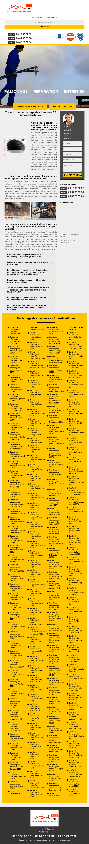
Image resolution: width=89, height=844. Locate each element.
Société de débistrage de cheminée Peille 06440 (35, 746)
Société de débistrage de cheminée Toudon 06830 (55, 777)
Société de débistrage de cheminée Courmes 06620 (37, 345)
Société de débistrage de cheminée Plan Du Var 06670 (75, 744)
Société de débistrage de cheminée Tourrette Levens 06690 (76, 365)
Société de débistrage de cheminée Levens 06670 (36, 592)
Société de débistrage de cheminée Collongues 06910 (18, 775)
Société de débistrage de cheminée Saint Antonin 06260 (54, 511)
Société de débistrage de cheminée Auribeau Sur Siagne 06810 (17, 407)
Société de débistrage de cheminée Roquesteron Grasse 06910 (56, 429)
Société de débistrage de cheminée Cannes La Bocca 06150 (76, 668)
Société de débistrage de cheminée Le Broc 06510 (16, 577)
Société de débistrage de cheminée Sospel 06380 (55, 729)
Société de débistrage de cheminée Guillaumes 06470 (37, 554)
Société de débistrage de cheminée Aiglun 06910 (16, 350)
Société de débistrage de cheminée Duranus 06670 (36, 403)
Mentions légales (61, 840)
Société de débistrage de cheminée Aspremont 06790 (17, 398)
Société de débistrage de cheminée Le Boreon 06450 (76, 610)
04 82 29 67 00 (24, 42)
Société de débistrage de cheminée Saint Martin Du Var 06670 (56, 627)
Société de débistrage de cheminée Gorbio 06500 (36, 516)
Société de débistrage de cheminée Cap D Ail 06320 (17, 644)
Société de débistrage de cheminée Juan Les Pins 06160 (76, 706)
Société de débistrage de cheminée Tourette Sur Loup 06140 (75, 374)
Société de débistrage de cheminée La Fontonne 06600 (75, 725)
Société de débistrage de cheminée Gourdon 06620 (36, 525)
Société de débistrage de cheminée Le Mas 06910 (36, 650)
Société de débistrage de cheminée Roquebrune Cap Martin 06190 (55, 399)
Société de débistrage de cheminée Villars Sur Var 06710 (76, 470)
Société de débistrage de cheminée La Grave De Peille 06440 (76, 773)
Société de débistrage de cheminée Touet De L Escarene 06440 (57, 787)
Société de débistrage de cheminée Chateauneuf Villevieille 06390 (16, 715)
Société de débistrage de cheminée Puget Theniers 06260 (55, 350)
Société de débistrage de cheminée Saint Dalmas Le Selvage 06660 (56, 553)
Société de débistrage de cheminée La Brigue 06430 (76, 510)
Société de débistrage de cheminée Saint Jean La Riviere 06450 (76, 754)
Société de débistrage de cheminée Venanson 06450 (76, 451)
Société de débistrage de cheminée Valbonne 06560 (76, 412)
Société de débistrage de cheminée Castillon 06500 (17, 683)
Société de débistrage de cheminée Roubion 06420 (56, 463)
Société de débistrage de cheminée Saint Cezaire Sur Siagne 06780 (56, 541)
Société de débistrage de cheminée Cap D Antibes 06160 (75, 649)
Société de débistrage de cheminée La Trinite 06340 (76, 384)
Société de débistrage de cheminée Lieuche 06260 (36, 602)
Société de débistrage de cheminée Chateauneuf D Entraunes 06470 (16, 726)
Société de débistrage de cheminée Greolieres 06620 (37, 545)
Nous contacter (62, 106)
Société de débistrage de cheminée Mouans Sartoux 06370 (36, 679)
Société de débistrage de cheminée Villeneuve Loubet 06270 (76, 501)
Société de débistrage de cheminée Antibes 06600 (16, 378)
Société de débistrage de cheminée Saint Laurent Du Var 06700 (54, 595)
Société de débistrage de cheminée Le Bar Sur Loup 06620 (17, 436)
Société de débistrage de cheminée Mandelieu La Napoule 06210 (37, 631)
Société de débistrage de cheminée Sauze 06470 (55, 701)
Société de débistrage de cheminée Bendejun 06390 (17, 474)
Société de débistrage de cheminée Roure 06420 (55, 473)
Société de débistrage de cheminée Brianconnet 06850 (17, 568)
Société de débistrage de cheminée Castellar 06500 (17, 673)
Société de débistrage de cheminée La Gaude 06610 (37, 497)
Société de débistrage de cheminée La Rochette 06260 (16, 331)
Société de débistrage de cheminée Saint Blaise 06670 (54, 531)
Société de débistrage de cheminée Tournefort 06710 (76, 355)
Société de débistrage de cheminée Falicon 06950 (36, 449)
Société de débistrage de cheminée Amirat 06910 (16, 359)
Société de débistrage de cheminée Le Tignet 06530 (56, 768)
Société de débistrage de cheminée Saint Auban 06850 (54, 521)
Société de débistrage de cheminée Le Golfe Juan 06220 (76, 697)
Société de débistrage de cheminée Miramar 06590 (75, 639)
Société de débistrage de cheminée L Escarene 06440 (37, 422)
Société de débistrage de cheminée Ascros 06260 (16, 388)
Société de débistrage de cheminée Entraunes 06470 (37, 412)
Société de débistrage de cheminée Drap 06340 (35, 393)
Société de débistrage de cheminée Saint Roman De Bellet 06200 (75, 540)
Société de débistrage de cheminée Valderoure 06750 (76, 432)
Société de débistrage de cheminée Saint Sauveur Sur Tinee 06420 (56, 659)
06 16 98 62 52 (24, 34)
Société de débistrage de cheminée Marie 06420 (35, 640)
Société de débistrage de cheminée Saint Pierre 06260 (15, 340)
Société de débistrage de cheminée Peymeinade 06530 (37, 784)
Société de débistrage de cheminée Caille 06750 (16, 606)
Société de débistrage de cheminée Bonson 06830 (16, 539)
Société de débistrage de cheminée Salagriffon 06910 (56, 681)
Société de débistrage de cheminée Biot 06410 (17, 511)
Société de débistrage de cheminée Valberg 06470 (75, 582)
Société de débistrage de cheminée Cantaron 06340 (17, 635)
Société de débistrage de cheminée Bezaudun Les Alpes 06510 (17, 503)
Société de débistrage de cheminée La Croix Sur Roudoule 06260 (37, 365)
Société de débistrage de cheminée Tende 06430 (75, 520)
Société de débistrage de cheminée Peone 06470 (36, 774)
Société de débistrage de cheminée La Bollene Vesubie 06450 (17, 529)
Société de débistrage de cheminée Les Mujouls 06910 (35, 707)
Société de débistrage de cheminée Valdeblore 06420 (76, 422)
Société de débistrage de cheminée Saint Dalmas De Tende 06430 (75, 571)
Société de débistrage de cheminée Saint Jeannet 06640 (54, 585)
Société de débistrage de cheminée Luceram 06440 (36, 612)
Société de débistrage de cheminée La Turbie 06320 (76, 393)
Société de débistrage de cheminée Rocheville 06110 (76, 735)
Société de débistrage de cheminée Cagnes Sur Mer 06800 (16, 597)
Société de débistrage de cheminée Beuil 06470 (15, 493)
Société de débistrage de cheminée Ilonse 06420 (35, 564)
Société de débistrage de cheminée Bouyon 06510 (16, 549)
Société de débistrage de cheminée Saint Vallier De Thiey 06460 (55, 671)
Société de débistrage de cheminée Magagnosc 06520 (75, 716)
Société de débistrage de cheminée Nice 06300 (74, 792)
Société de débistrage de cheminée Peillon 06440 (36, 755)
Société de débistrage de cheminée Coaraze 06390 (17, 756)
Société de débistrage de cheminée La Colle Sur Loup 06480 (17, 766)
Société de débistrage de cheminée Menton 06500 (36, 669)
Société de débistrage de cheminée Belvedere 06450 (17, 465)
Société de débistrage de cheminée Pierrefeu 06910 (56, 331)
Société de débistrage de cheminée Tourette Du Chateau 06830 (76, 345)
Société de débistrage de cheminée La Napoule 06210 (74, 551)
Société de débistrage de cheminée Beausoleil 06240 (17, 455)
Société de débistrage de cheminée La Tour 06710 (75, 336)
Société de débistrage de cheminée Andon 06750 (16, 369)
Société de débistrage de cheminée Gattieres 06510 (37, 487)
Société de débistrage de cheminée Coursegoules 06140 (37, 355)
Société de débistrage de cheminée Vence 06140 (75, 460)
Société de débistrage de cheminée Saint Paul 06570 (56, 648)
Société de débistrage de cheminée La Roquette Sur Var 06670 (55, 453)
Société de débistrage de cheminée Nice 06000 (35, 717)
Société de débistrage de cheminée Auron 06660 (75, 529)
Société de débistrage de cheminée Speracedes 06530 (56, 739)
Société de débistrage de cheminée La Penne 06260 (37, 765)
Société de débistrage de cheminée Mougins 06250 (36, 688)
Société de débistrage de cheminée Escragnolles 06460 (37, 432)
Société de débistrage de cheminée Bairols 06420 (16, 426)
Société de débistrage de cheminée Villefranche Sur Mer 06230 (76, 481)
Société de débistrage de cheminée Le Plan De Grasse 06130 (76, 591)
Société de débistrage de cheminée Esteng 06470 (75, 601)
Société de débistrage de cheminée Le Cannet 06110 (17, 625)
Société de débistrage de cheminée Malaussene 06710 (36, 621)
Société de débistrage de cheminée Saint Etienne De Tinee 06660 (55, 564)
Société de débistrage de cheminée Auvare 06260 (16, 417)
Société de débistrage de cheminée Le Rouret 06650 (56, 483)
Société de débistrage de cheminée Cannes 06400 (16, 616)
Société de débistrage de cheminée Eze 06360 (37, 440)
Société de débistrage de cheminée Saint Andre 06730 (54, 502)
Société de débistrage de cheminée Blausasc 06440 (17, 520)
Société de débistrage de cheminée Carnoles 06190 (76, 677)
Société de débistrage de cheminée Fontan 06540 (36, 468)
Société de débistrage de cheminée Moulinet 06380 (36, 698)
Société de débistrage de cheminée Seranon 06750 (56, 710)
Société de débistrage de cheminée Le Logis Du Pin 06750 (76, 629)
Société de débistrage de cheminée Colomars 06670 (17, 785)
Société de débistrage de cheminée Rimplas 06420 (56, 378)
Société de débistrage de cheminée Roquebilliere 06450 (56, 388)
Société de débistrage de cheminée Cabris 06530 (16, 587)
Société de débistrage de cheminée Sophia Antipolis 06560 (75, 658)
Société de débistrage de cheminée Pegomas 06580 (37, 736)
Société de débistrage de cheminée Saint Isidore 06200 (74, 783)
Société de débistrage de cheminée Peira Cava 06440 (76, 560)
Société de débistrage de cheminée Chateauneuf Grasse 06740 (17, 703)
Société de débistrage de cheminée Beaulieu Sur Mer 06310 (17, 445)
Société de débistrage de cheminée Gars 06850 (35, 477)
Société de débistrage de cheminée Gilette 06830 (36, 506)
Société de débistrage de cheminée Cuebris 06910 (36, 374)
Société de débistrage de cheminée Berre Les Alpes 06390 (17, 484)
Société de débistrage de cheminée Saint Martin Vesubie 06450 (54, 638)
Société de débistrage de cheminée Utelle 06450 (74, 403)
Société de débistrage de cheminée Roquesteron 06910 (56, 419)
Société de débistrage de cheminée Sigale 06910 (55, 720)
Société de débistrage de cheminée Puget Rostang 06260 (55, 340)
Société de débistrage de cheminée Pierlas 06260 (36, 793)
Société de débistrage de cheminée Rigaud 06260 (55, 369)
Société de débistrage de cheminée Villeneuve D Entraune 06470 (76, 491)
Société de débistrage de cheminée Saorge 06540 (55, 691)
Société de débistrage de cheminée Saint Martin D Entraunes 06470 (56, 616)
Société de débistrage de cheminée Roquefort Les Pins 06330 (56, 409)
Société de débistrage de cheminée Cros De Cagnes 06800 (75, 687)
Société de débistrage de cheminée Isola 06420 (35, 573)
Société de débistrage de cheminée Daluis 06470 (36, 384)
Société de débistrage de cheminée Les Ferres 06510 (37, 458)
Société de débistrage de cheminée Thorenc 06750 (75, 620)
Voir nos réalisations (30, 106)
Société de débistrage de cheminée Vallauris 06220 (75, 441)
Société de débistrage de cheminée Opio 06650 (35, 726)
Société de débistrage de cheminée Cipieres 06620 (17, 737)
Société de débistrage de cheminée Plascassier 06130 (75, 764)
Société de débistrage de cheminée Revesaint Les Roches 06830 (56, 359)
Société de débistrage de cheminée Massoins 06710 (37, 659)
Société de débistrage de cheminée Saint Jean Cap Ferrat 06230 (56, 575)
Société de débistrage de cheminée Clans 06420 (16, 747)
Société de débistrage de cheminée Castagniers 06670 (17, 664)
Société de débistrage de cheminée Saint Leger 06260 (54, 606)
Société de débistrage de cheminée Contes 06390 (36, 336)
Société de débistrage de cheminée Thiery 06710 (55, 758)
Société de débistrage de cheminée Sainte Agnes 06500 (55, 492)
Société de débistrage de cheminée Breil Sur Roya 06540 (17, 558)
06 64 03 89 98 (24, 38)
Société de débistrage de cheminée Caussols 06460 (17, 692)
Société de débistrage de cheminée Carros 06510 (16, 654)
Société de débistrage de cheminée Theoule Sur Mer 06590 (56, 748)
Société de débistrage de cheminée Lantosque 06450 (37, 583)
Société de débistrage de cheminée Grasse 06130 (36, 535)
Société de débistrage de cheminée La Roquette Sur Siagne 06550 (56, 441)
